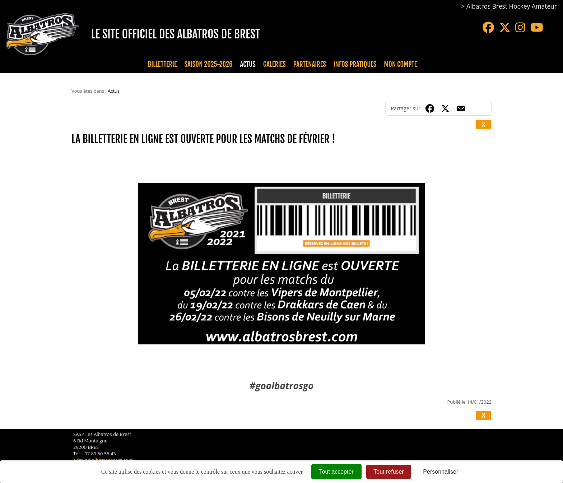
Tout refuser (388, 472)
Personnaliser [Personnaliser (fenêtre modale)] (440, 472)
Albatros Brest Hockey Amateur (511, 6)
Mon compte (400, 64)
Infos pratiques (355, 64)
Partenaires (309, 64)
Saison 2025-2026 (209, 64)
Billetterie (162, 64)
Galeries (274, 64)
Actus (247, 64)
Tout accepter (336, 472)
